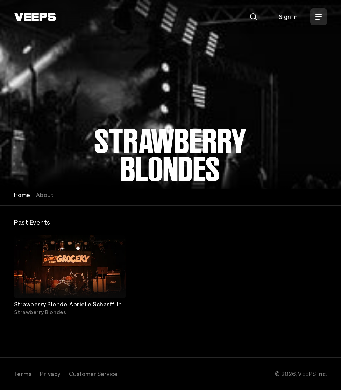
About (45, 194)
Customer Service (93, 373)
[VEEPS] (35, 17)
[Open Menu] (318, 16)
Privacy (50, 373)
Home (22, 194)
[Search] (253, 16)
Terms (22, 373)
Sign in (288, 16)
